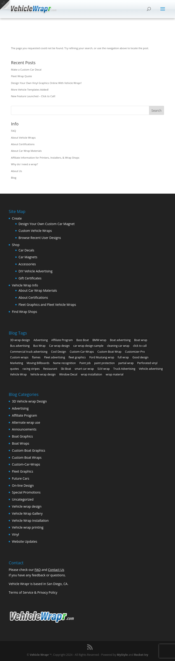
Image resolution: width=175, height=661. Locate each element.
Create (17, 218)
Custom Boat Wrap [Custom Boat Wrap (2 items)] (109, 352)
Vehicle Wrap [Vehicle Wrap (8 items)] (18, 374)
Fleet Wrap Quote (21, 76)
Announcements (24, 429)
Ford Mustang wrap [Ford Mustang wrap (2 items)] (101, 357)
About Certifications (22, 144)
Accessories (27, 264)
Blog (13, 177)
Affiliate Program (24, 415)
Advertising (20, 408)
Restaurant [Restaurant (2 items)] (50, 369)
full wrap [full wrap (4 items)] (123, 357)
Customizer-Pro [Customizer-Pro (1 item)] (135, 352)
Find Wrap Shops (24, 311)
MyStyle (122, 655)
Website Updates (24, 541)
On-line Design (23, 485)
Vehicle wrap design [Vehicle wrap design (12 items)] (43, 374)
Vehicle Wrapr (39, 655)
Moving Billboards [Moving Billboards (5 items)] (38, 363)
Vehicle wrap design (26, 506)
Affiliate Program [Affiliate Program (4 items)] (62, 340)
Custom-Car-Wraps (26, 464)
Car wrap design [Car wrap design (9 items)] (59, 346)
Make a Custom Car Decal (26, 69)
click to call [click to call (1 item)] (140, 346)
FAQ (13, 130)
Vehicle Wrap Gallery (27, 513)
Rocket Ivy (141, 655)
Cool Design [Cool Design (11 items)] (58, 352)
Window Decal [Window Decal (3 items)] (68, 374)
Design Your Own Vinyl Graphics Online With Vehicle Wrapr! (46, 83)
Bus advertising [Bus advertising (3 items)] (20, 346)
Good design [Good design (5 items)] (140, 357)
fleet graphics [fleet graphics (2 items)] (77, 357)
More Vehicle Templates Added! (30, 89)
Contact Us (56, 569)
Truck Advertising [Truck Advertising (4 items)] (124, 369)
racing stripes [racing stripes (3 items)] (31, 369)
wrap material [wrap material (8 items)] (114, 374)
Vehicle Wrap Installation (30, 520)
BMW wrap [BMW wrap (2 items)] (99, 340)
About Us (16, 171)
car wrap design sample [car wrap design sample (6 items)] (88, 346)
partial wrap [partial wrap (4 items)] (125, 363)
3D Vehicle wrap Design (29, 401)
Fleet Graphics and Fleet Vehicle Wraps (47, 304)
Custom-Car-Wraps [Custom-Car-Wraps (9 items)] (82, 352)
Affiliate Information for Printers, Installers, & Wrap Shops (45, 157)
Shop (15, 244)
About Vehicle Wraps (23, 137)
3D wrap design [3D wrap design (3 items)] (20, 340)
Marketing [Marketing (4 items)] (16, 363)
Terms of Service (21, 592)
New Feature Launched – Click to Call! (33, 96)
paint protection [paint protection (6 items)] (104, 363)
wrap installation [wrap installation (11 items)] (91, 374)
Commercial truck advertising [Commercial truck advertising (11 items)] (28, 352)
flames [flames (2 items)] (36, 357)
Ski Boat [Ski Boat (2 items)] (66, 369)
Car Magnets (27, 257)
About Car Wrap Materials (26, 150)
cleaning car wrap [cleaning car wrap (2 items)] (118, 346)
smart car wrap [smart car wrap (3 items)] (84, 369)
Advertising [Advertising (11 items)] (41, 340)
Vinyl (15, 534)
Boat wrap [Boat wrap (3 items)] (140, 340)
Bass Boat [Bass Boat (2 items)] (82, 340)
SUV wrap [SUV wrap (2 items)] (103, 369)
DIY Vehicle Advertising (35, 271)
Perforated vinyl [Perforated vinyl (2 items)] (147, 363)
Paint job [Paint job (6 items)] (85, 363)
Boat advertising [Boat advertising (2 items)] (120, 340)
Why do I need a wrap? (24, 164)
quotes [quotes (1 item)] (14, 369)
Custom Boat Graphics (28, 450)
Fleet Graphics (22, 471)
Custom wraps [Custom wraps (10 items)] (19, 357)
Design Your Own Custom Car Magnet (46, 223)
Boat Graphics (22, 436)
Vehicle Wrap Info (25, 285)
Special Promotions (26, 492)
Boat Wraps (20, 443)
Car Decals (26, 250)
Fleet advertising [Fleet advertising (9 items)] (54, 357)
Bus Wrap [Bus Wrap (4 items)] (39, 346)
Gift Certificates (29, 278)
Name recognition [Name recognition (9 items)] (64, 363)
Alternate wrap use (26, 422)
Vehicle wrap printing (27, 527)
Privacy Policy (47, 592)
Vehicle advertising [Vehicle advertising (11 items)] (151, 369)
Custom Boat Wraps (27, 457)
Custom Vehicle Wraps (35, 230)
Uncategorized (22, 499)
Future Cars (20, 478)
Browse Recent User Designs (39, 237)
